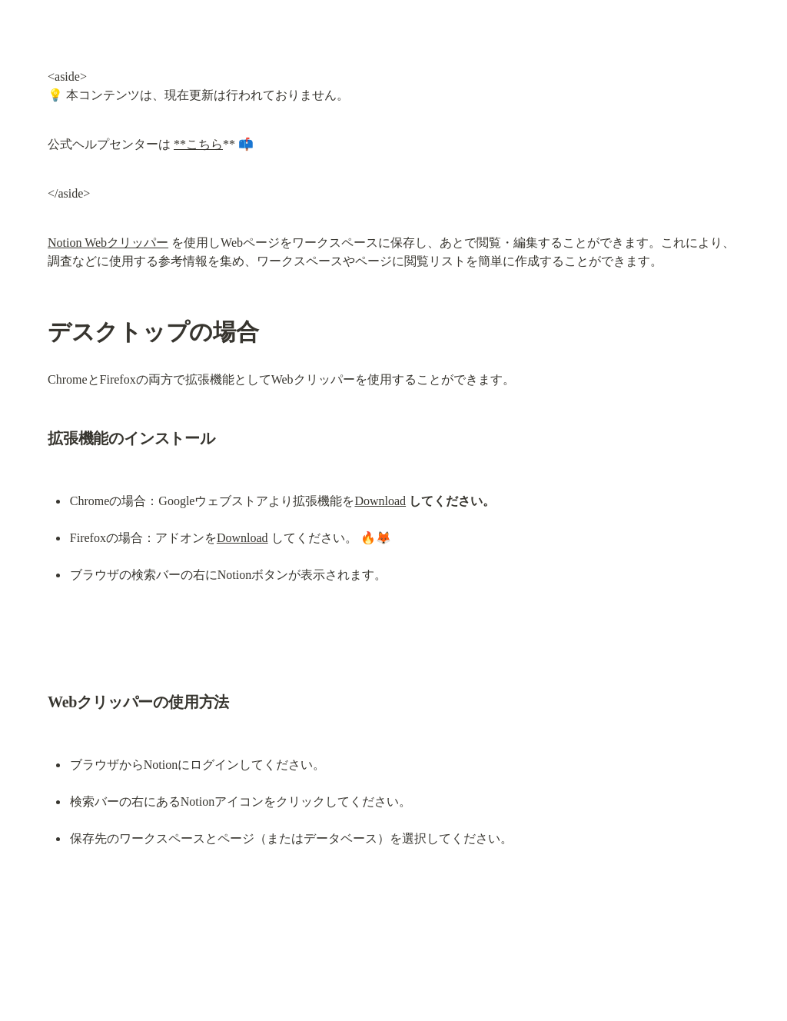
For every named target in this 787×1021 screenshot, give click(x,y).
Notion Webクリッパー (108, 242)
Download (380, 500)
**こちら (198, 144)
